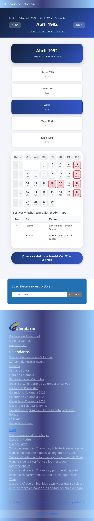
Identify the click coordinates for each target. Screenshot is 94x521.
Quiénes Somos (20, 341)
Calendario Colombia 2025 (27, 392)
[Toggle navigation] (90, 4)
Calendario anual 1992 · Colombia (47, 31)
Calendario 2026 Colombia (47, 513)
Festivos (14, 419)
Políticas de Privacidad (24, 336)
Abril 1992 (47, 24)
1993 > (79, 24)
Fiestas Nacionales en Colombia (31, 357)
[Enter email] (39, 294)
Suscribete (74, 294)
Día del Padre (18, 444)
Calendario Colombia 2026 (27, 397)
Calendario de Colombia (18, 4)
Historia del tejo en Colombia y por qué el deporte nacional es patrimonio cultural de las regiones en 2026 (43, 474)
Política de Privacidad (23, 388)
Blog (12, 429)
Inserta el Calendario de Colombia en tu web (39, 384)
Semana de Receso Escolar (27, 362)
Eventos (14, 366)
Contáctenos (18, 345)
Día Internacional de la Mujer (29, 435)
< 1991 (15, 24)
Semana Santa (19, 370)
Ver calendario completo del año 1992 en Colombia (47, 258)
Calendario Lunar (21, 423)
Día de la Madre (20, 440)
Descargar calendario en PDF (29, 406)
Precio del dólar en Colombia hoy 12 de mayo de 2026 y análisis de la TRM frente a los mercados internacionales (46, 461)
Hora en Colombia (21, 375)
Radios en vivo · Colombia (26, 379)
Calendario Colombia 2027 (27, 401)
